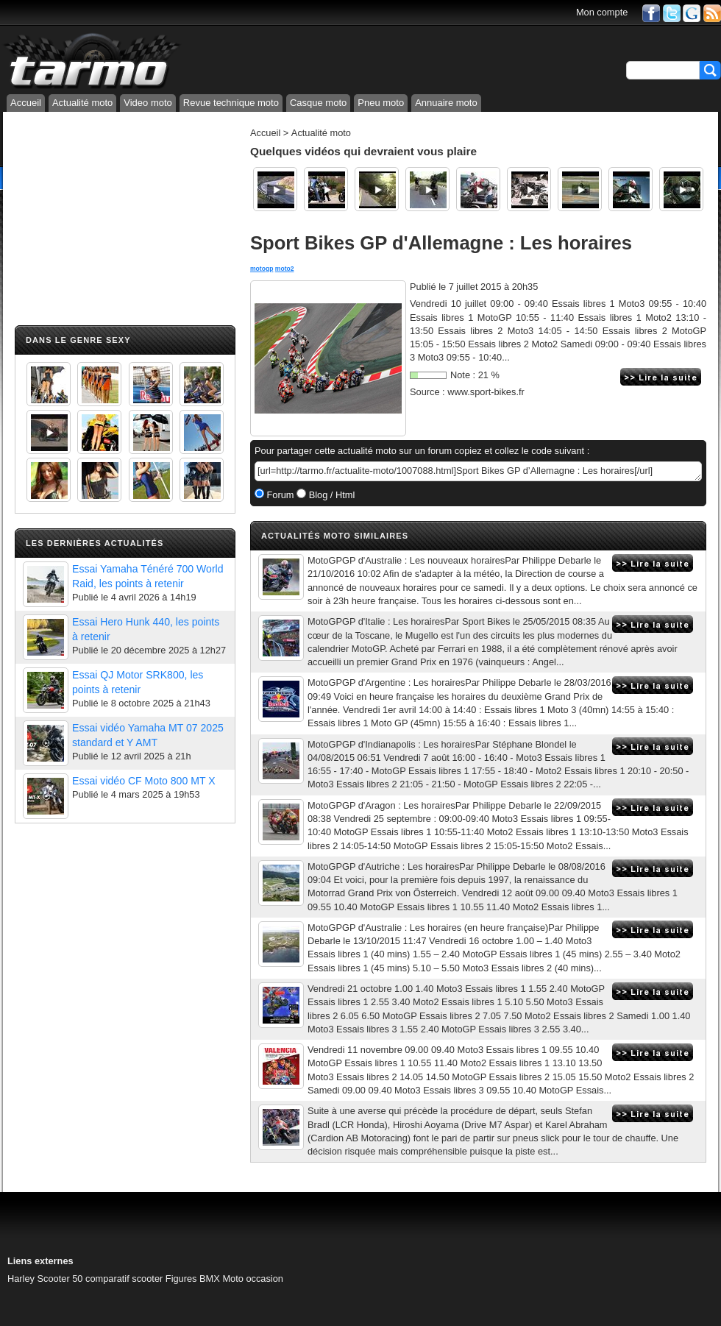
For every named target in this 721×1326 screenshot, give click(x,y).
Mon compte (602, 12)
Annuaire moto (446, 102)
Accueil (25, 102)
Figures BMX (193, 1278)
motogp (261, 268)
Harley (21, 1278)
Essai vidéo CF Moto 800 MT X (144, 781)
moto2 (284, 268)
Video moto (148, 102)
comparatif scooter (124, 1278)
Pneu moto (381, 102)
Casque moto (318, 102)
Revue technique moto (231, 102)
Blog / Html (330, 494)
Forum (279, 494)
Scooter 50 (60, 1278)
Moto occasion (252, 1278)
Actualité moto (82, 102)
